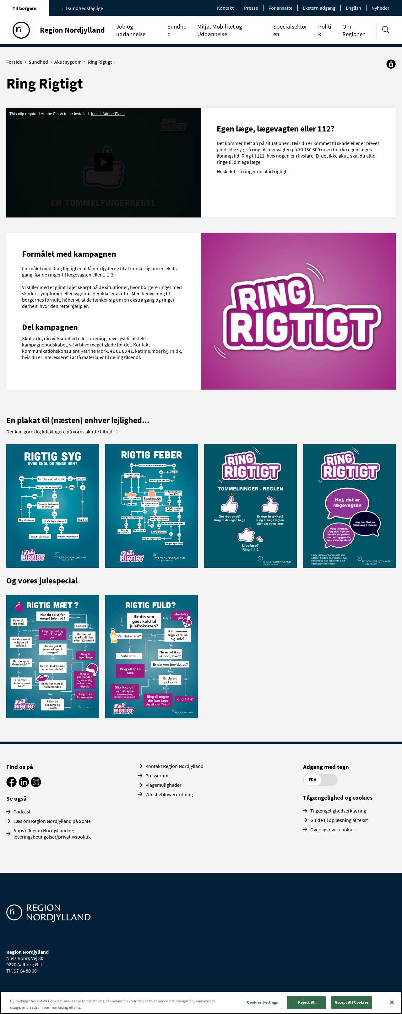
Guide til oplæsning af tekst (339, 820)
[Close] (392, 1002)
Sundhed (40, 61)
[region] (201, 1003)
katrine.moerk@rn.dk (158, 351)
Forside (15, 61)
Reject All (307, 1002)
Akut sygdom (69, 61)
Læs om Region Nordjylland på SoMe (52, 821)
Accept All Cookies (351, 1002)
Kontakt (225, 8)
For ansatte (280, 8)
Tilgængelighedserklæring (338, 810)
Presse (251, 8)
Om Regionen (354, 30)
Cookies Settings (262, 1002)
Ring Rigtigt (101, 61)
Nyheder (380, 8)
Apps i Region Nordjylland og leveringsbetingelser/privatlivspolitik (52, 833)
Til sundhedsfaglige (82, 8)
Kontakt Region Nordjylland (174, 766)
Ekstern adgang (319, 8)
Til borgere (24, 8)
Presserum (156, 775)
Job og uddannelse (130, 30)
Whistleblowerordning (169, 794)
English (353, 8)
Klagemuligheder (163, 785)
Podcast (22, 811)
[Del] (391, 64)
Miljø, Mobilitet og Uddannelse (219, 30)
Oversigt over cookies (333, 829)
